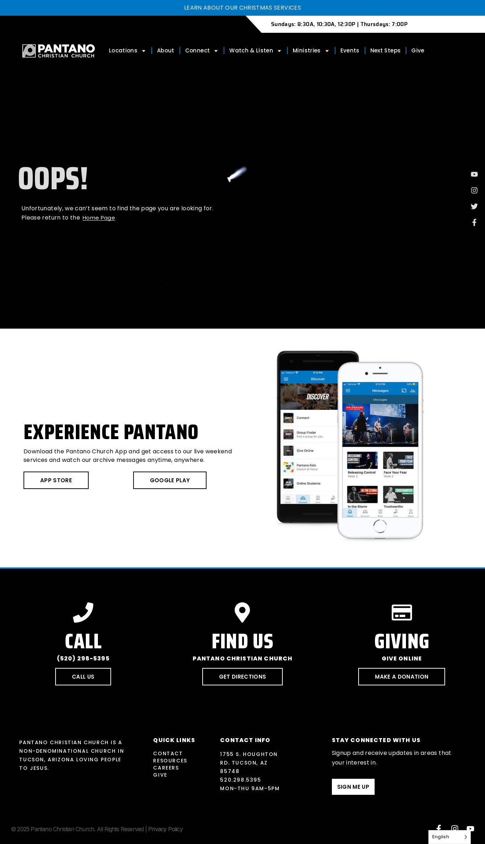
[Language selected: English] (449, 837)
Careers (166, 767)
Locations (127, 51)
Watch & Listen (255, 51)
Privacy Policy (165, 829)
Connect (202, 51)
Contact (168, 753)
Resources (170, 760)
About (165, 50)
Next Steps (385, 50)
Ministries (311, 51)
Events (350, 50)
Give (417, 50)
